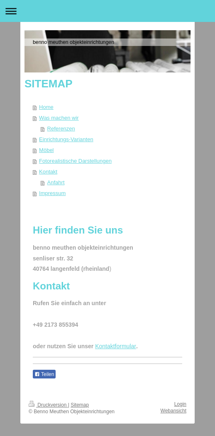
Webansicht (173, 411)
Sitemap (80, 405)
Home (46, 107)
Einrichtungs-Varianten (66, 139)
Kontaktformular (115, 346)
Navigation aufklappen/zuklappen (107, 11)
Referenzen (61, 128)
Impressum (52, 193)
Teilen (44, 374)
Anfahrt (56, 182)
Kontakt (48, 172)
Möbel (46, 150)
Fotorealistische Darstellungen (75, 161)
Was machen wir (59, 118)
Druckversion (48, 405)
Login (180, 404)
